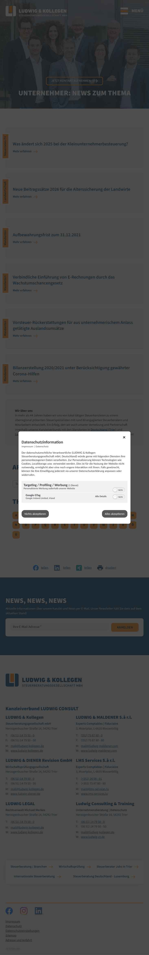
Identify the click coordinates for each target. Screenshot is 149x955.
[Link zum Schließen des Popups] (126, 439)
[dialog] (74, 477)
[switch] (118, 489)
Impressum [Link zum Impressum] (27, 446)
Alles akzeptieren (114, 514)
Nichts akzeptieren (35, 514)
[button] (115, 490)
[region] (74, 492)
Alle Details (100, 496)
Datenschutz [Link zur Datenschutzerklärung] (42, 446)
